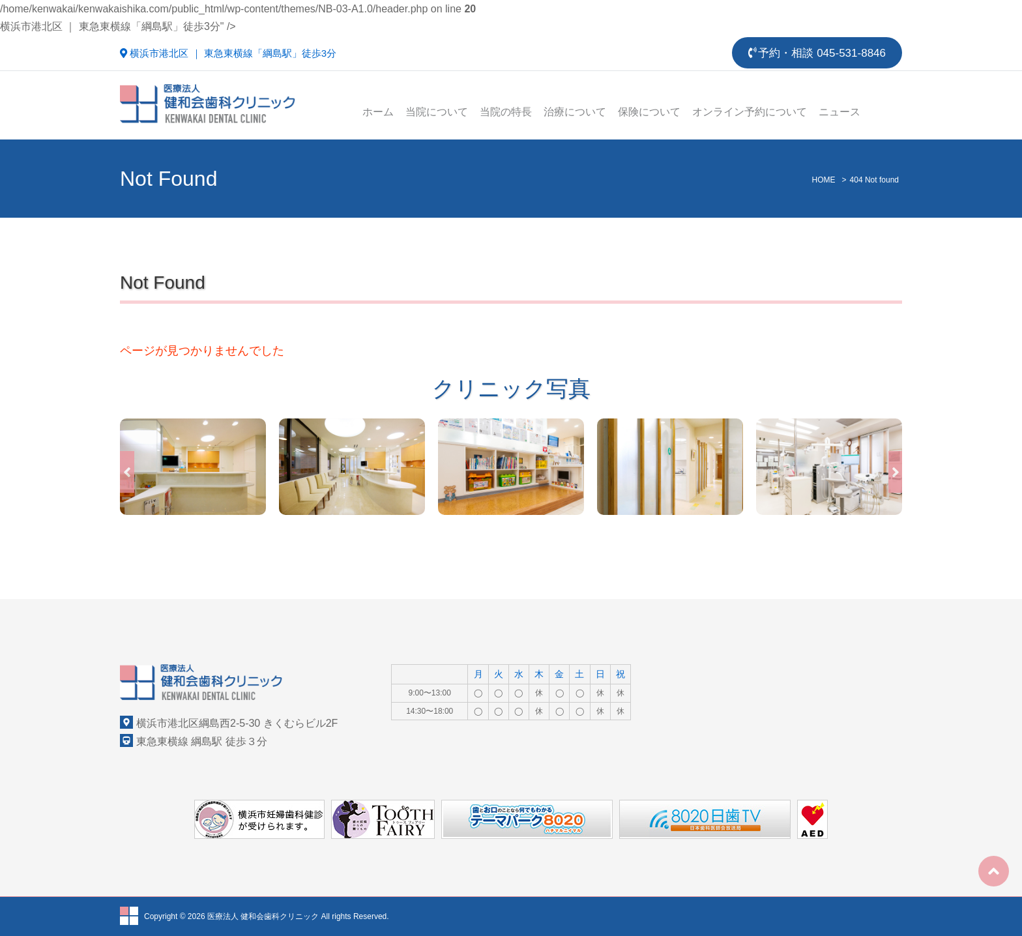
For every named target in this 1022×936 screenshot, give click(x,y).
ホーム (378, 111)
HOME (824, 179)
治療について (575, 111)
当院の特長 (506, 111)
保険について (649, 111)
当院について (436, 111)
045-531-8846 (851, 53)
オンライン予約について (749, 111)
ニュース (839, 111)
